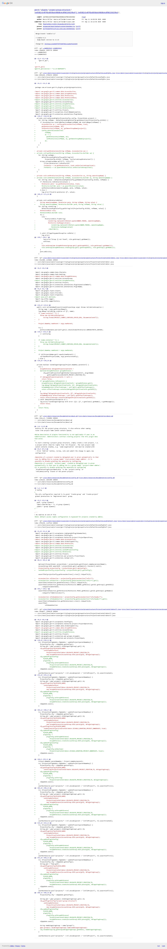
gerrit (36, 10)
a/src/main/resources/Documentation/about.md (60, 416)
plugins (44, 10)
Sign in (163, 3)
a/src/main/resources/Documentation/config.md (60, 478)
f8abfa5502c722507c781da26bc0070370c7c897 (59, 24)
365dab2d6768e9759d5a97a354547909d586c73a (59, 26)
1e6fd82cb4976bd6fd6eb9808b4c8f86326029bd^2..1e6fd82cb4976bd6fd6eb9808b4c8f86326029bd (76, 12)
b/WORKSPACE (57, 48)
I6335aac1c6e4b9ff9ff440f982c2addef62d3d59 (61, 44)
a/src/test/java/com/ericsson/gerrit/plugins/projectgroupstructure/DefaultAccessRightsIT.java (80, 521)
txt (158, 946)
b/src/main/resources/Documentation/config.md (97, 478)
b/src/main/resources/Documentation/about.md (95, 416)
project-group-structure (59, 10)
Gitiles (12, 946)
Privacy (17, 946)
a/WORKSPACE (47, 48)
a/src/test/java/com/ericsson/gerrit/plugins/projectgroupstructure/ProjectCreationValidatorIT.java (82, 609)
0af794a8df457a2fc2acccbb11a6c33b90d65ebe (59, 29)
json (163, 946)
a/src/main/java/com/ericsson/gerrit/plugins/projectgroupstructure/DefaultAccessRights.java (79, 73)
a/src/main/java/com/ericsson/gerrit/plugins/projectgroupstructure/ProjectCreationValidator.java (81, 258)
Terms (23, 946)
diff (78, 26)
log (83, 17)
